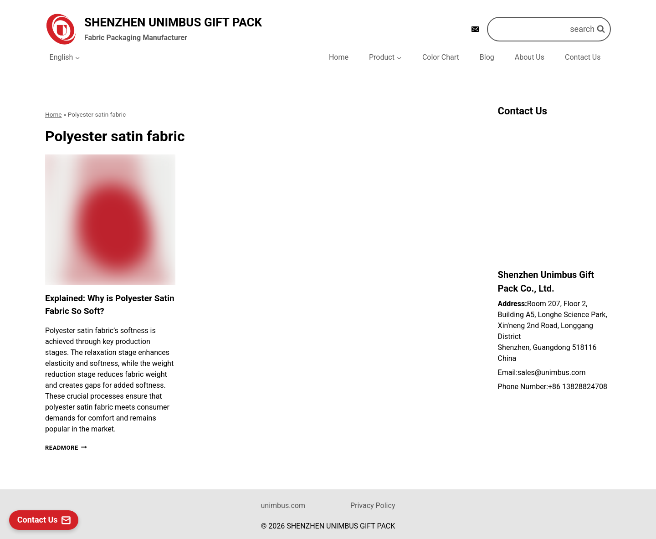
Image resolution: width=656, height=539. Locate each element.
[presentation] (110, 219)
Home (338, 57)
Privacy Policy (372, 505)
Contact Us (583, 57)
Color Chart (440, 57)
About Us (529, 57)
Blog (487, 57)
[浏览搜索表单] (549, 29)
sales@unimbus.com (551, 372)
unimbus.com (283, 505)
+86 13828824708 (577, 386)
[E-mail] (475, 29)
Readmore (66, 447)
